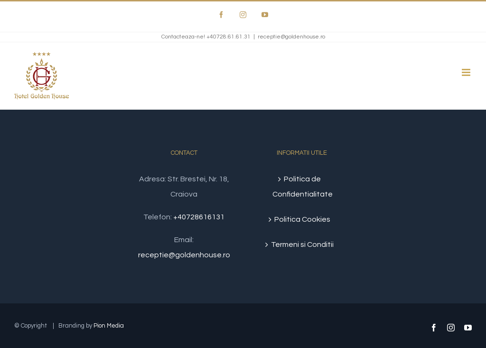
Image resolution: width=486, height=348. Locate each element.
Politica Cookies (302, 219)
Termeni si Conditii (302, 244)
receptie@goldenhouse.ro (291, 37)
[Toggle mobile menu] (467, 72)
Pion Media (108, 325)
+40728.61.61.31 (228, 37)
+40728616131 (198, 217)
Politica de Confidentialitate (302, 186)
